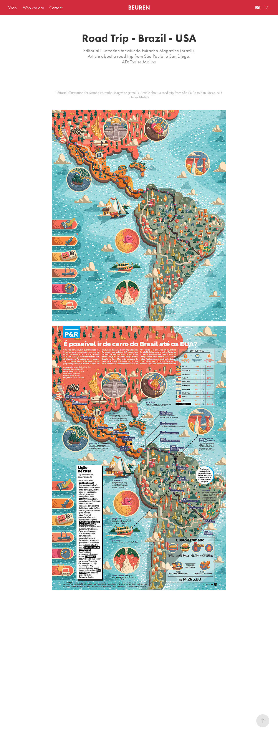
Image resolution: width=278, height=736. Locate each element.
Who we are (33, 7)
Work (12, 7)
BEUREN (139, 7)
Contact (55, 7)
